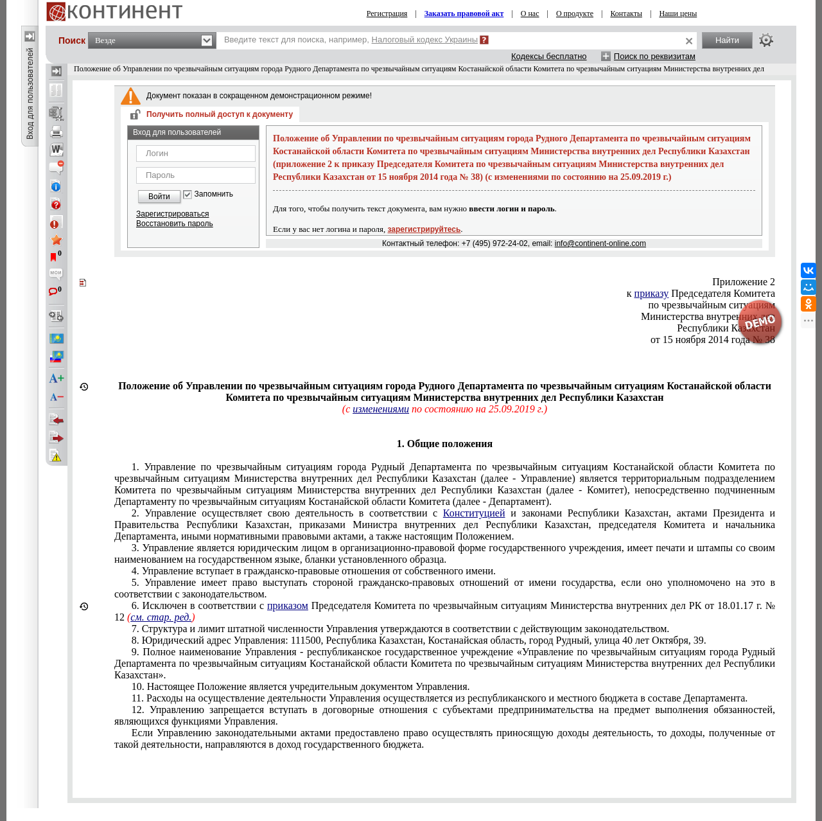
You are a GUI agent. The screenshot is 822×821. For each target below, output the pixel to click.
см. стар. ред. (160, 617)
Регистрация (387, 13)
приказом (287, 605)
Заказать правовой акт (464, 13)
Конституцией (474, 513)
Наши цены (678, 13)
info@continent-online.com (600, 243)
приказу (651, 293)
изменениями (381, 408)
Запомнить (214, 194)
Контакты (626, 13)
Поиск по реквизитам (654, 56)
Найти (727, 40)
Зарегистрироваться (172, 213)
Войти (159, 196)
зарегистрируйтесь (424, 229)
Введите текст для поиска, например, (351, 39)
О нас (530, 13)
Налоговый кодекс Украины (425, 39)
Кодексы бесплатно (549, 56)
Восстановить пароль (174, 223)
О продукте (574, 13)
